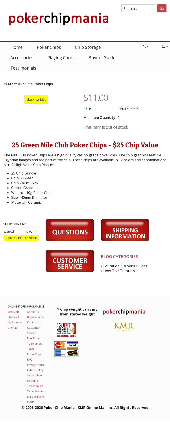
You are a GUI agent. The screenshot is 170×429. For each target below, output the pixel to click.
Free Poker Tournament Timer (34, 343)
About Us (33, 312)
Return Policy (35, 370)
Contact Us (34, 322)
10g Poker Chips (39, 192)
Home (16, 47)
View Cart (13, 312)
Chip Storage (88, 47)
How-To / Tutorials (119, 270)
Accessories (21, 58)
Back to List (36, 99)
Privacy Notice (36, 365)
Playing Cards (60, 58)
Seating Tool (34, 375)
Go (161, 8)
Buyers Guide (102, 58)
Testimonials (23, 68)
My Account (14, 322)
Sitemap (12, 328)
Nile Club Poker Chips (29, 155)
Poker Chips (49, 47)
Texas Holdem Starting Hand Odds (36, 396)
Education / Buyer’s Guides (125, 266)
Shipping (32, 381)
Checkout (13, 317)
